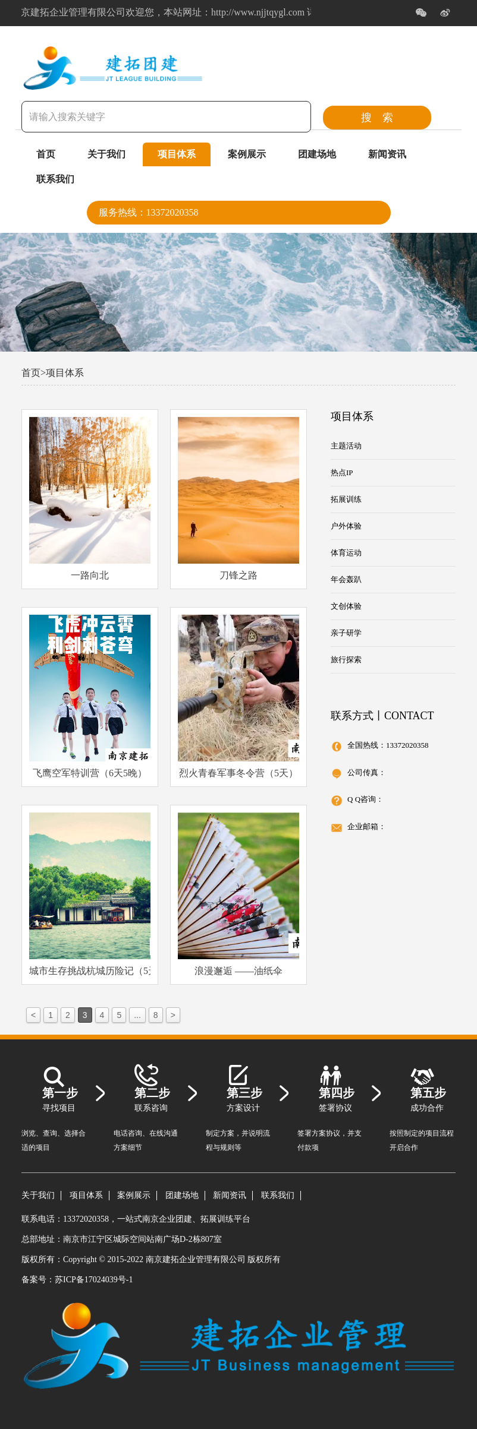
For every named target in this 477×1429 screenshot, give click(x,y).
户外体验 (346, 525)
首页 (45, 154)
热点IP (342, 472)
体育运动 (346, 552)
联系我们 (55, 179)
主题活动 (346, 445)
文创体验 (346, 606)
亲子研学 (346, 632)
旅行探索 (346, 659)
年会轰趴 (346, 579)
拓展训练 (346, 499)
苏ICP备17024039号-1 (94, 1279)
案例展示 (247, 154)
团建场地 (317, 154)
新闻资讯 (387, 154)
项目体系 (177, 154)
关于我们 (106, 154)
